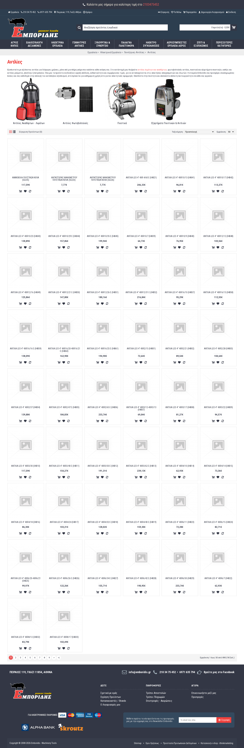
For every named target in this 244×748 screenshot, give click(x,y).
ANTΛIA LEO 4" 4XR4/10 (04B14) (179, 466)
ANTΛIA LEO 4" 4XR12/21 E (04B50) (64, 292)
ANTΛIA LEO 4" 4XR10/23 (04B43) (26, 236)
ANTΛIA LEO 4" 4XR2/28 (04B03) (218, 348)
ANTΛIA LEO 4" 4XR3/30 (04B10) (25, 466)
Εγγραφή (224, 720)
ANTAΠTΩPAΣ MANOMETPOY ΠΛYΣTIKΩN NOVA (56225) (64, 178)
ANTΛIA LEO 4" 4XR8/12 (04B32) (25, 637)
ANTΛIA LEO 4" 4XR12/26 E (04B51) (102, 292)
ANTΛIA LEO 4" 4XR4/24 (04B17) (64, 522)
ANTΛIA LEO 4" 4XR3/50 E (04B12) (103, 466)
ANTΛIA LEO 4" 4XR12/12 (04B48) (218, 236)
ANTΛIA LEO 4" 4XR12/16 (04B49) (26, 292)
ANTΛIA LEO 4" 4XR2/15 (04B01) (141, 348)
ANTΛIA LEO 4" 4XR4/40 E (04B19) (141, 522)
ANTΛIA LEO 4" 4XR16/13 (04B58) (218, 292)
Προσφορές (197, 697)
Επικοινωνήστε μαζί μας (203, 693)
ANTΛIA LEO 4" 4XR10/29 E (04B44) (64, 236)
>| (58, 657)
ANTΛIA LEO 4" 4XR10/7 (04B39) (141, 236)
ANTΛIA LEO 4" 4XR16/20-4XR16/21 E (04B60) (64, 349)
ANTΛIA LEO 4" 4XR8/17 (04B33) (64, 637)
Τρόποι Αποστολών (156, 693)
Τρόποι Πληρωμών (155, 697)
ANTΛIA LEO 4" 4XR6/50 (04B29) (179, 578)
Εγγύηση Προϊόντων (110, 697)
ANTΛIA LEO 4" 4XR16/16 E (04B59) (25, 348)
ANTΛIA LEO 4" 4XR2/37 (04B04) (25, 407)
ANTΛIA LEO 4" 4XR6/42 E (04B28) (141, 578)
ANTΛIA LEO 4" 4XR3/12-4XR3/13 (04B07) (141, 408)
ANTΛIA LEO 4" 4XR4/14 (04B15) (218, 466)
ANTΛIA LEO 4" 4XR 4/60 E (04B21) (141, 177)
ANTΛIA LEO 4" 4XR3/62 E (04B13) (141, 466)
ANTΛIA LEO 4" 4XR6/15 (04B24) (218, 522)
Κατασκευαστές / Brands (113, 700)
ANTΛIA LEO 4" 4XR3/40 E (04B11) (64, 466)
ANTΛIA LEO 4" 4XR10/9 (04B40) (179, 236)
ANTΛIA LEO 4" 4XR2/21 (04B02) (179, 348)
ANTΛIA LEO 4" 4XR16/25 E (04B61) (102, 348)
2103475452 (151, 4)
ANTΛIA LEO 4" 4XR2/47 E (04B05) (64, 407)
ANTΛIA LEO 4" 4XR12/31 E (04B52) (141, 292)
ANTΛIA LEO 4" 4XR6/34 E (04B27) (103, 578)
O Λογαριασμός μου (110, 704)
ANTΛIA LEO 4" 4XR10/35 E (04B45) (102, 236)
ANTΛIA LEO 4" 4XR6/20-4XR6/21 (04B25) (26, 579)
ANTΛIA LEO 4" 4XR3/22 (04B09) (218, 407)
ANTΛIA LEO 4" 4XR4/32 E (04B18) (103, 522)
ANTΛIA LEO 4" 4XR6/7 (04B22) (218, 578)
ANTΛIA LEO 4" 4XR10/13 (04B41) (180, 177)
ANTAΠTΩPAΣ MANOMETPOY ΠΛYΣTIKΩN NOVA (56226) (103, 178)
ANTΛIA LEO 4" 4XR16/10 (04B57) (180, 292)
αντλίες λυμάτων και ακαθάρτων (152, 69)
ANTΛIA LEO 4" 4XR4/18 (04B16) (25, 522)
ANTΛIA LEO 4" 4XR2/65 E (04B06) (103, 407)
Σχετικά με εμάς (108, 693)
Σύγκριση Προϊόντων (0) (30, 132)
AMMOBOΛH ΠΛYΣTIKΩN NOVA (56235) (25, 178)
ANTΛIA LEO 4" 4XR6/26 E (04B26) (64, 578)
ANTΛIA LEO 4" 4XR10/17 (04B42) (218, 177)
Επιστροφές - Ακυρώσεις (159, 700)
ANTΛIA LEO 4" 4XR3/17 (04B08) (179, 407)
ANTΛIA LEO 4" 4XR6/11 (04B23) (179, 522)
